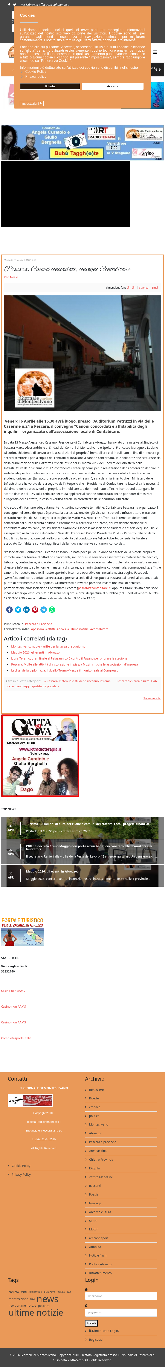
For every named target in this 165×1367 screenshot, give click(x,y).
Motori (93, 1229)
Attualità (94, 1247)
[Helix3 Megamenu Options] (155, 52)
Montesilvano (98, 1124)
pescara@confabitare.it (94, 588)
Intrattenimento (100, 1273)
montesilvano (19, 1299)
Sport (92, 1221)
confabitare (100, 629)
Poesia (93, 1194)
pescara (38, 629)
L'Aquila (94, 1168)
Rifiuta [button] (50, 86)
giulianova (49, 1291)
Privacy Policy (21, 1174)
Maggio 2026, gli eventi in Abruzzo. (35, 652)
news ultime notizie (22, 1305)
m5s (68, 1291)
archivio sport (98, 1238)
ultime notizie (79, 629)
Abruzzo (94, 1133)
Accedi (91, 1323)
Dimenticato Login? (103, 1331)
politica (93, 1116)
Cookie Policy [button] (35, 71)
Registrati (95, 1339)
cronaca (94, 1107)
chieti (24, 1291)
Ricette (93, 1098)
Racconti (94, 1186)
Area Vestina (97, 1151)
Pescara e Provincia (38, 624)
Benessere (96, 1090)
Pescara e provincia (102, 1142)
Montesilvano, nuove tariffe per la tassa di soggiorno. (48, 646)
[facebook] (9, 5)
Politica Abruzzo (100, 1264)
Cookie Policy (20, 1166)
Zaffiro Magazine (100, 1177)
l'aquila (61, 1291)
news (62, 629)
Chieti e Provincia (100, 1159)
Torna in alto (152, 698)
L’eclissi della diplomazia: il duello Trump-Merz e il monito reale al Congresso (64, 670)
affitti (51, 629)
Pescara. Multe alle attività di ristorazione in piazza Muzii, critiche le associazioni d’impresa (74, 664)
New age (94, 1203)
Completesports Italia (16, 1038)
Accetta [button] (112, 86)
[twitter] (14, 5)
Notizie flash (97, 1255)
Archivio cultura (99, 1212)
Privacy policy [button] (35, 76)
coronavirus (35, 1291)
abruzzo (14, 1292)
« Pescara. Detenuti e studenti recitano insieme (77, 681)
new (32, 1298)
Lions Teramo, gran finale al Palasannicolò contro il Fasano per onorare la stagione (69, 658)
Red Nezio (11, 277)
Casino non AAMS (13, 991)
